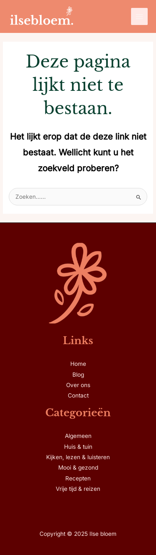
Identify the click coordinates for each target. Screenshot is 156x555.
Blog (78, 374)
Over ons (78, 385)
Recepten (78, 478)
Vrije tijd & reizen (78, 488)
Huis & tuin (78, 446)
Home (78, 363)
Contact (78, 395)
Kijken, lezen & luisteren (78, 457)
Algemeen (78, 435)
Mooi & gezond (78, 467)
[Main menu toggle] (139, 16)
